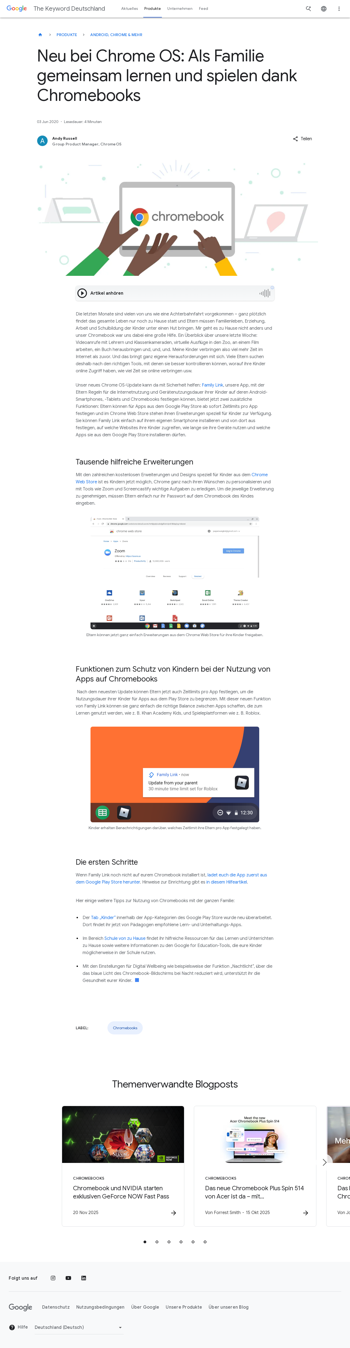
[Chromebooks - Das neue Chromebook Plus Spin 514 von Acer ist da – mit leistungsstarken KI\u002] (247, 1166)
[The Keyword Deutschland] (40, 34)
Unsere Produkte (184, 1307)
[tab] (145, 1242)
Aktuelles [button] (129, 8)
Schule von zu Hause (124, 938)
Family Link (212, 385)
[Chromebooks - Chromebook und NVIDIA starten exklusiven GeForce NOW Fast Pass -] (103, 1166)
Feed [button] (203, 8)
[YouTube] (68, 1278)
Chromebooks (125, 1027)
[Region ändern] (79, 1327)
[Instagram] (53, 1278)
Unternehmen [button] (179, 8)
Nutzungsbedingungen (100, 1307)
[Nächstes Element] (324, 1162)
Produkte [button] (152, 8)
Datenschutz (56, 1307)
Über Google (145, 1307)
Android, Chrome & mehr (116, 34)
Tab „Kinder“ (103, 917)
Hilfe (18, 1327)
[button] (302, 139)
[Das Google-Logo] (20, 1307)
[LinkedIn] (83, 1278)
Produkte (67, 34)
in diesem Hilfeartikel (226, 882)
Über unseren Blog (229, 1307)
